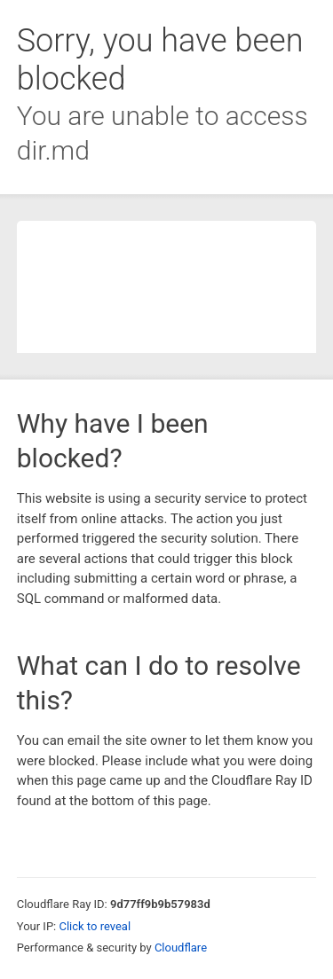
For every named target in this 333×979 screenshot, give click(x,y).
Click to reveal (95, 926)
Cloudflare (181, 947)
